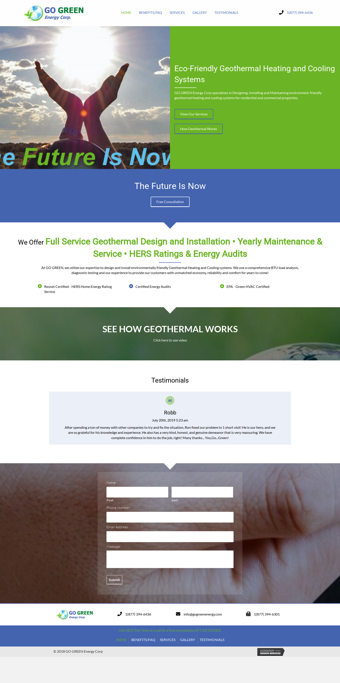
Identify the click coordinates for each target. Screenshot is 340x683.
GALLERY (187, 639)
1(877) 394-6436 (300, 12)
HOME (121, 639)
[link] (126, 12)
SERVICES (167, 639)
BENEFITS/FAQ (143, 639)
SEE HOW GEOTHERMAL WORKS (170, 329)
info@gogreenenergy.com (203, 614)
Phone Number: (119, 507)
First (110, 500)
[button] (193, 114)
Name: (112, 482)
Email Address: (119, 527)
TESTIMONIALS (212, 639)
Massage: (115, 546)
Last (175, 500)
